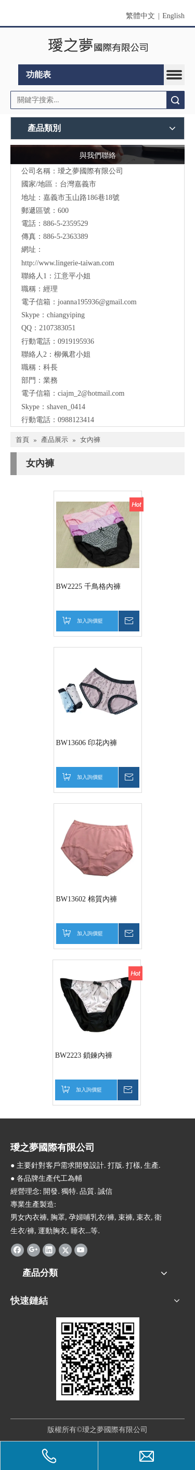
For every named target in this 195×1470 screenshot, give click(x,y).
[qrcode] (97, 1358)
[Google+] (33, 1250)
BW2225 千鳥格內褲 (88, 586)
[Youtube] (80, 1250)
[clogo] (97, 46)
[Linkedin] (49, 1250)
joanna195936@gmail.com (97, 302)
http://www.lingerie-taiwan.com (67, 263)
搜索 (175, 100)
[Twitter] (65, 1250)
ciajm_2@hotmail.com (91, 393)
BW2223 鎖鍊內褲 (83, 1055)
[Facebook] (17, 1250)
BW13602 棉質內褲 (86, 899)
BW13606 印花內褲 (86, 743)
